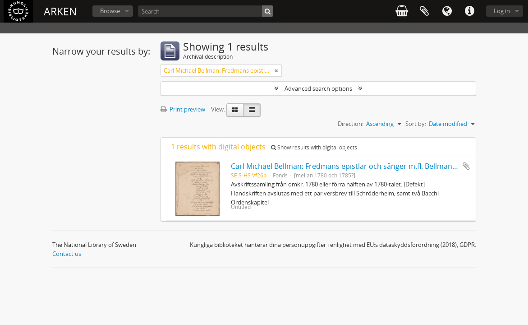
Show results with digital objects (314, 147)
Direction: (350, 124)
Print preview (183, 109)
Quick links (469, 11)
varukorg (401, 11)
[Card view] (234, 110)
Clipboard (424, 11)
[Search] (205, 11)
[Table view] (252, 110)
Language (447, 11)
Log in (502, 11)
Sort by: (415, 124)
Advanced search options (318, 88)
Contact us (66, 254)
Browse (110, 11)
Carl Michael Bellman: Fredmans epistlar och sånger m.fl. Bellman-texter (353, 166)
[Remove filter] (276, 70)
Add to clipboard (466, 166)
